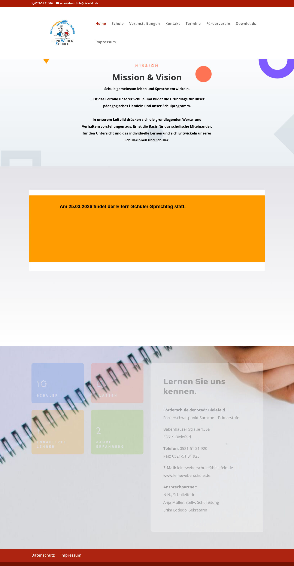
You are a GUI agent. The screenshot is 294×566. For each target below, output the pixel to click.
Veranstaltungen (144, 24)
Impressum (106, 42)
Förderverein (218, 24)
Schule (118, 24)
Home (101, 24)
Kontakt (173, 24)
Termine (193, 24)
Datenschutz (43, 555)
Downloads (246, 24)
